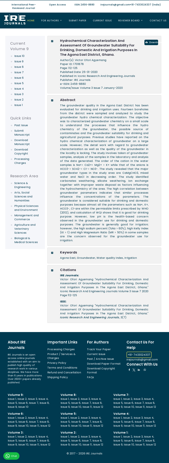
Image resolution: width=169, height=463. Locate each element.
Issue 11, (87, 407)
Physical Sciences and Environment (26, 208)
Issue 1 (18, 105)
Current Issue (102, 20)
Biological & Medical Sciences (26, 240)
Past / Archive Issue (100, 359)
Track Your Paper (99, 349)
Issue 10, (76, 407)
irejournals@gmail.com (142, 359)
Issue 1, (12, 399)
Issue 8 (19, 67)
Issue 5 (19, 83)
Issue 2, (22, 399)
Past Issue (21, 125)
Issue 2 (18, 100)
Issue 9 (18, 61)
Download (151, 42)
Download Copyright (21, 151)
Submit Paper (77, 20)
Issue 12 (98, 407)
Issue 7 (19, 72)
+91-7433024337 (139, 355)
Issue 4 (19, 89)
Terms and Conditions (62, 368)
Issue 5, (13, 403)
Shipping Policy (57, 377)
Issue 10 (19, 56)
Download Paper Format (104, 364)
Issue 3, (33, 399)
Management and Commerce (26, 217)
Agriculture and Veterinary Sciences (24, 229)
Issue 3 (18, 94)
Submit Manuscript (22, 133)
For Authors (50, 20)
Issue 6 (19, 78)
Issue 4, (43, 399)
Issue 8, (45, 403)
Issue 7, (34, 403)
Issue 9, (12, 407)
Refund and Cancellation (64, 372)
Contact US (158, 20)
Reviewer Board (129, 20)
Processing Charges (21, 161)
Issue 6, (23, 403)
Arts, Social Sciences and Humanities (23, 196)
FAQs (90, 377)
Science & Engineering (22, 185)
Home (31, 20)
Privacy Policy (56, 363)
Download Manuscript (22, 142)
